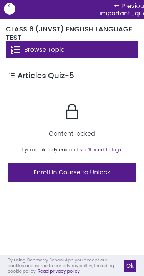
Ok (130, 265)
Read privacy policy (59, 271)
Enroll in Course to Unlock (71, 172)
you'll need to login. (102, 149)
